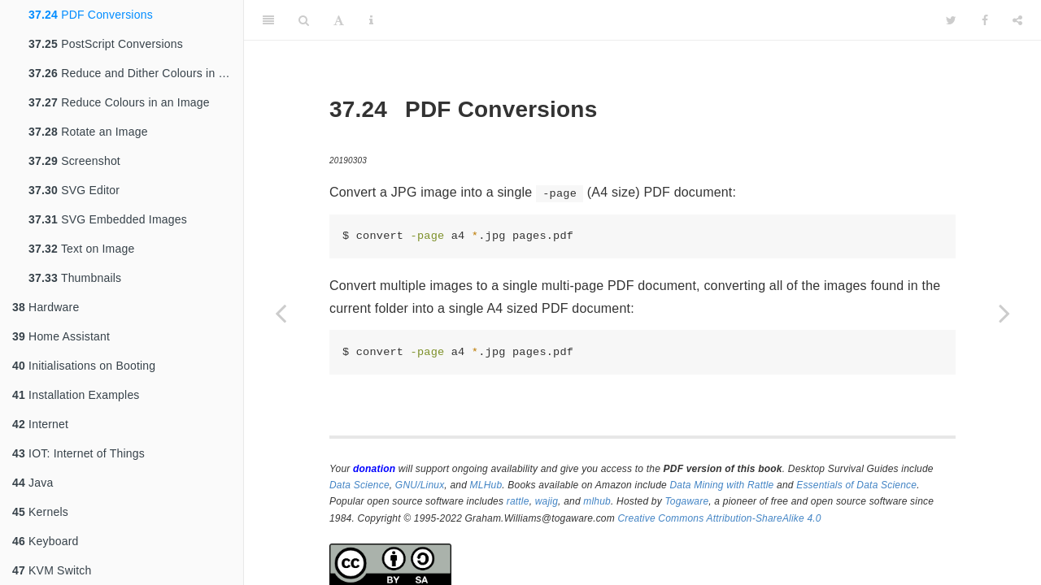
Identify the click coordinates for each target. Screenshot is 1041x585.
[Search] (303, 20)
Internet (40, 424)
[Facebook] (984, 20)
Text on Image (81, 248)
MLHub (486, 485)
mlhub (597, 501)
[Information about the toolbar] (371, 20)
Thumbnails (74, 277)
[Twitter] (951, 20)
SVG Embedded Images (107, 219)
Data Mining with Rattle (722, 485)
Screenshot (74, 160)
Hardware (45, 307)
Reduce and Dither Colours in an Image (135, 73)
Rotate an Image (88, 131)
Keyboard (45, 541)
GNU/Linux (420, 485)
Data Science (359, 485)
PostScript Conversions (105, 43)
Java (32, 482)
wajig (546, 501)
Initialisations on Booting (83, 365)
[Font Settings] (338, 20)
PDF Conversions (90, 14)
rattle (518, 501)
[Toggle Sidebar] (268, 20)
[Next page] (1004, 313)
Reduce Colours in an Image (119, 102)
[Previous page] (280, 313)
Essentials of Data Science (856, 485)
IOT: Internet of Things (78, 453)
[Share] (1017, 20)
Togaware (686, 501)
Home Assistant (61, 336)
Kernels (40, 511)
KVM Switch (52, 570)
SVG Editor (74, 190)
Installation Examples (76, 394)
